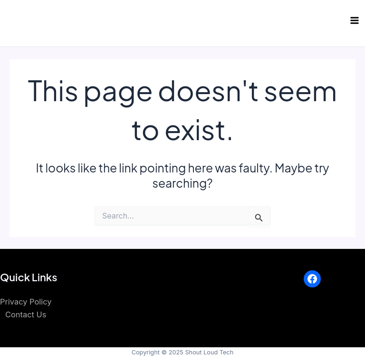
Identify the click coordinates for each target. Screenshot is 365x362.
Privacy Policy (25, 301)
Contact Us (25, 314)
